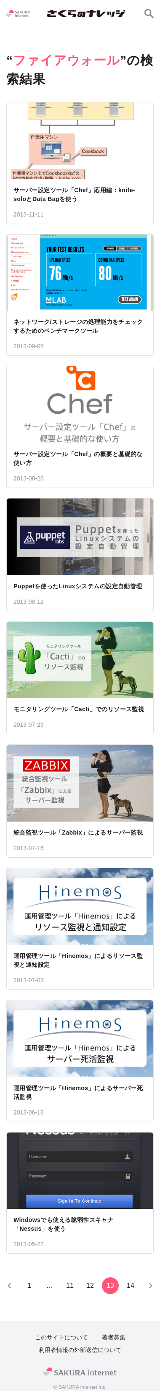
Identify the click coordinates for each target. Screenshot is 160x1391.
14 (130, 1285)
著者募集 (113, 1337)
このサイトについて (61, 1337)
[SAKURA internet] (18, 13)
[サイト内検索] (149, 13)
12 (90, 1285)
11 (70, 1285)
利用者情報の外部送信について (80, 1350)
